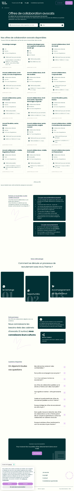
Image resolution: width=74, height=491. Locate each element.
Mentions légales (41, 488)
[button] (17, 3)
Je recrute (60, 3)
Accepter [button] (25, 483)
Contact (69, 3)
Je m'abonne (37, 453)
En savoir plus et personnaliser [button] (17, 487)
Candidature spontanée (37, 3)
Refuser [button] (10, 483)
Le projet (45, 475)
